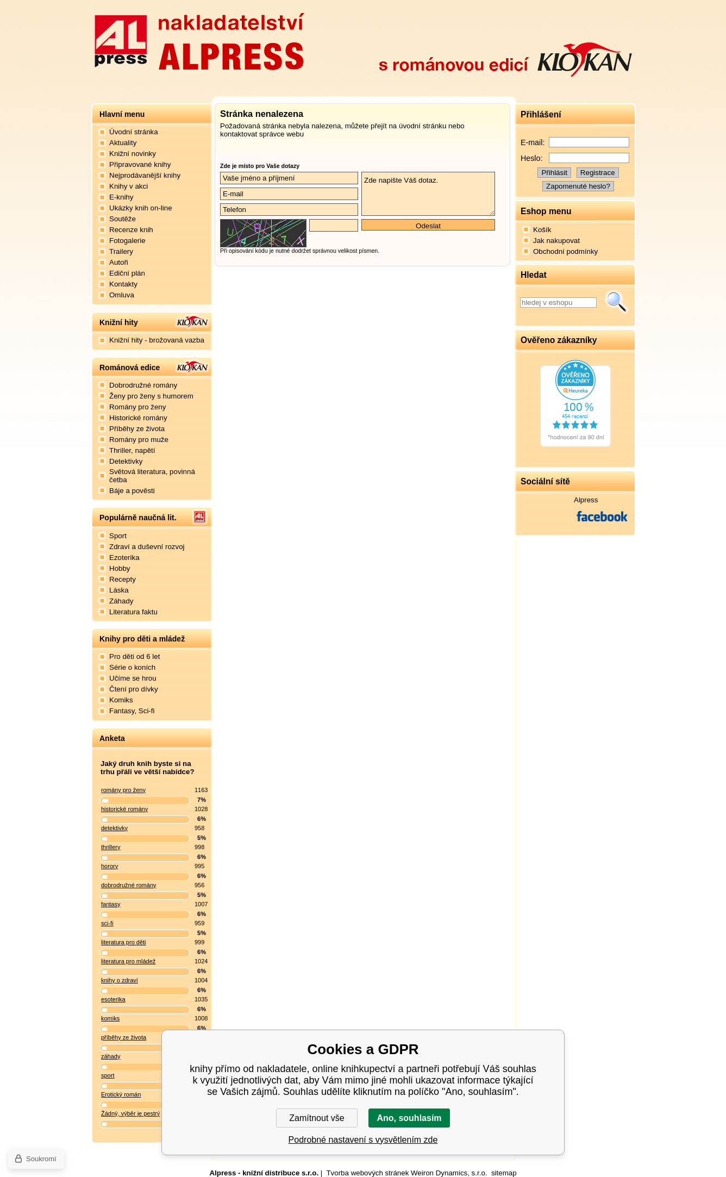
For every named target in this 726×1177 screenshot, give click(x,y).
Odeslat (428, 226)
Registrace (597, 173)
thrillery (110, 847)
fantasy (110, 904)
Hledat (616, 302)
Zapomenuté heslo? (578, 186)
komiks (110, 1018)
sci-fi (107, 923)
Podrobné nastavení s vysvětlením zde (363, 1139)
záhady (110, 1056)
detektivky (114, 828)
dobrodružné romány (129, 885)
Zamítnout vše (316, 1118)
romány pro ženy (123, 790)
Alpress (586, 500)
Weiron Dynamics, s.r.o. (449, 1173)
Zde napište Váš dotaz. (428, 194)
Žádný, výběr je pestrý (130, 1113)
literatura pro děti (123, 942)
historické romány (124, 809)
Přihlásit (554, 173)
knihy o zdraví (119, 980)
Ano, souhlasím (409, 1118)
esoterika (113, 999)
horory (109, 866)
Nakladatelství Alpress (199, 40)
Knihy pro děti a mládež (142, 638)
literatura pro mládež (128, 961)
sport (107, 1075)
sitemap (504, 1173)
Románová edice (129, 367)
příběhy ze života (123, 1037)
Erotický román (121, 1094)
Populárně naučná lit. (138, 517)
